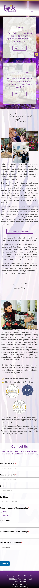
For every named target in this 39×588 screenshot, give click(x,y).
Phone (5, 515)
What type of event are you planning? (14, 532)
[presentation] (16, 560)
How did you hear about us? (11, 543)
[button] (36, 54)
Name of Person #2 (8, 475)
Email (2, 486)
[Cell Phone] (19, 502)
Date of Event (5, 521)
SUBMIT (5, 563)
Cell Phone (4, 497)
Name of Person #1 (8, 464)
